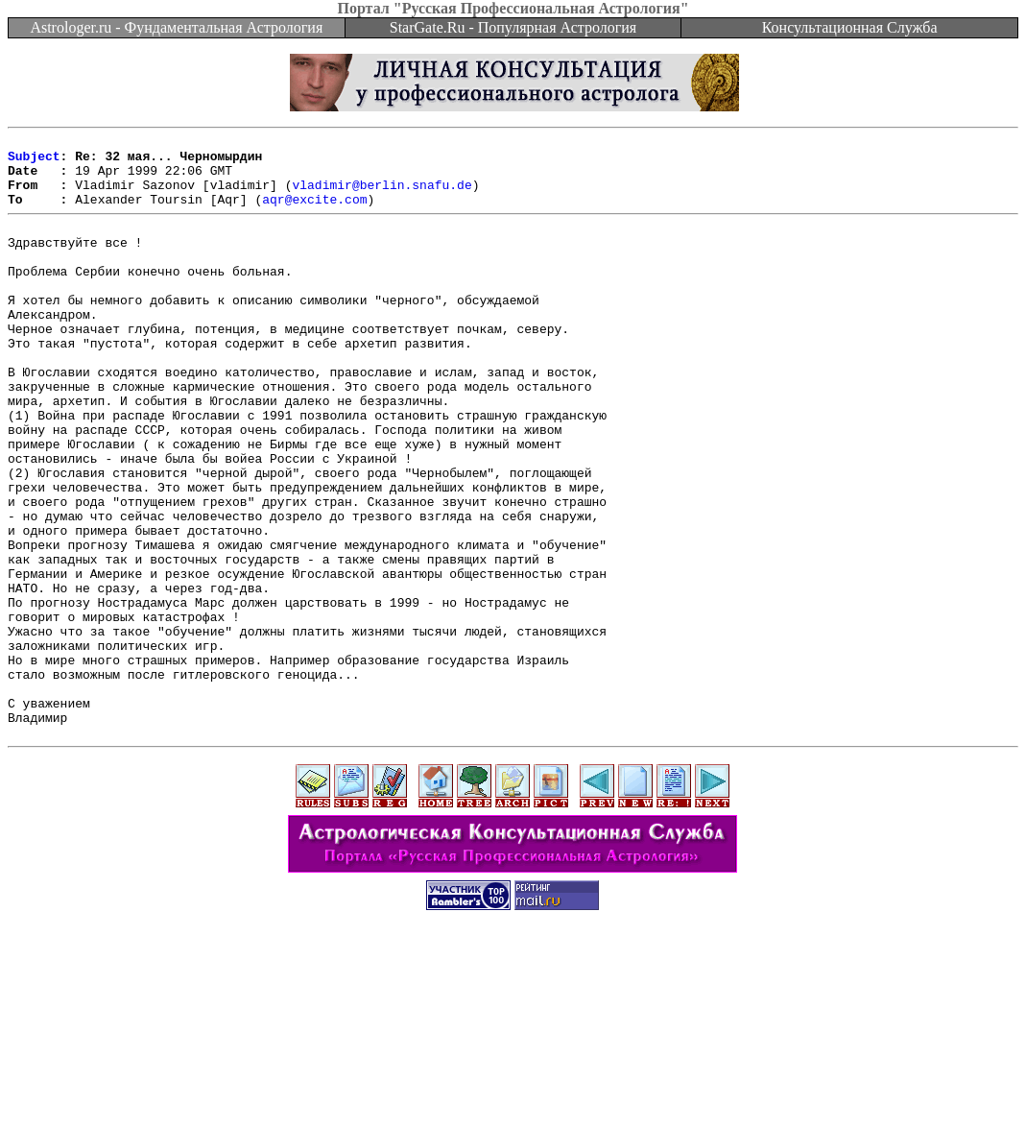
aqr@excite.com (314, 213)
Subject (34, 161)
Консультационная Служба (850, 27)
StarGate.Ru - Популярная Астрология (513, 27)
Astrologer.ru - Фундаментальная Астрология (176, 27)
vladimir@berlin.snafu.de (381, 195)
